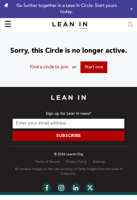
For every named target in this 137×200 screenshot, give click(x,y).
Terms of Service (47, 162)
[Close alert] (130, 9)
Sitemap (99, 162)
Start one (94, 67)
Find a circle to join (49, 67)
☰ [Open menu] (8, 25)
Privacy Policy (76, 162)
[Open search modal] (130, 25)
